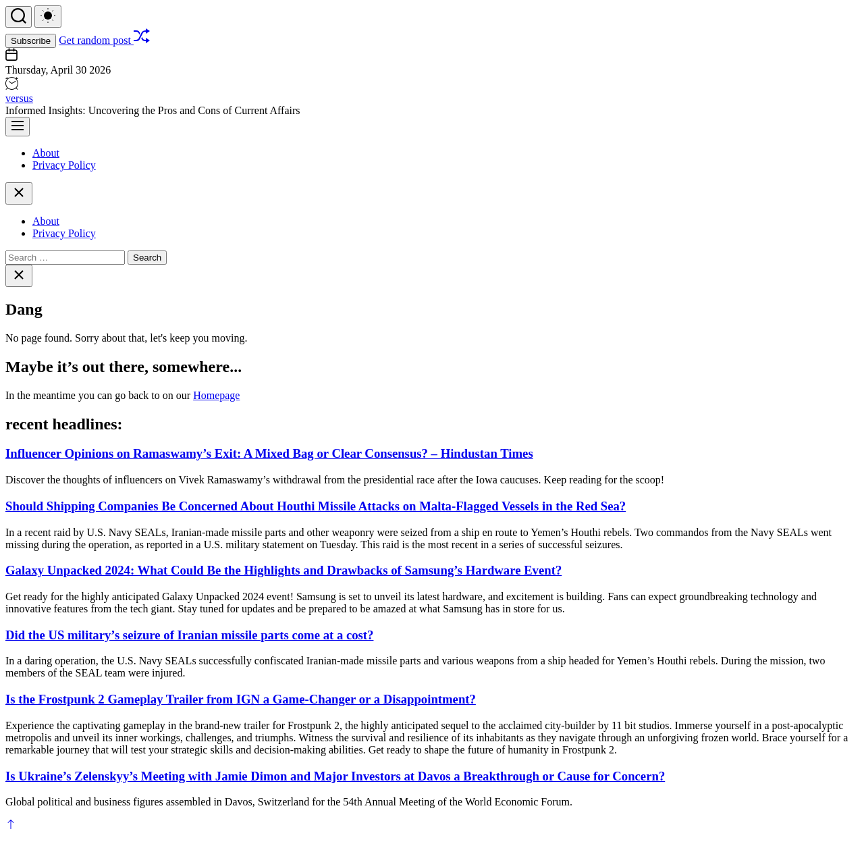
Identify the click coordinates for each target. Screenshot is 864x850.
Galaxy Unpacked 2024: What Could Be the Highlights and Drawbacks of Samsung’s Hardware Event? (283, 570)
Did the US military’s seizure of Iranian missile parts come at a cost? (189, 635)
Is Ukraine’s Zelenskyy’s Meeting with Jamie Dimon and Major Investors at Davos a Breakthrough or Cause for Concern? (335, 776)
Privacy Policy (64, 165)
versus (19, 98)
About (45, 153)
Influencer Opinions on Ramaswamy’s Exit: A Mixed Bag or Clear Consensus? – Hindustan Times (269, 453)
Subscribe (31, 41)
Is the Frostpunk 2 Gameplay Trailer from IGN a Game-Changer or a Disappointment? (240, 699)
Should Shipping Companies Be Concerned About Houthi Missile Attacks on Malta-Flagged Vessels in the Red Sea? (315, 506)
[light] (47, 16)
